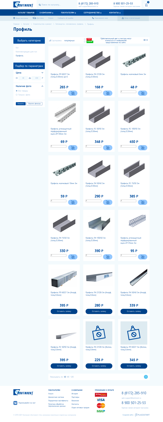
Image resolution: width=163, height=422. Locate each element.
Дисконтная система (56, 397)
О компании (45, 13)
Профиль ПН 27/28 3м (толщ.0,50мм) (95, 75)
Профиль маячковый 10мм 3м (64, 183)
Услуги (50, 394)
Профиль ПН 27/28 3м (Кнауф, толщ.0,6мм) (98, 294)
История (75, 394)
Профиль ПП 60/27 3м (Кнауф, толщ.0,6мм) (63, 294)
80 (68, 377)
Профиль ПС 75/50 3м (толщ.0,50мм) (130, 184)
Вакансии (75, 401)
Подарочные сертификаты (58, 401)
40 (65, 377)
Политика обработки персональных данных (57, 405)
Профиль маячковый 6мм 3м (133, 74)
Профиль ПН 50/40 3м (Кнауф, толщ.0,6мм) (133, 294)
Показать (21, 103)
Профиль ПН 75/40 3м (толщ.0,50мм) (60, 239)
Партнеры (75, 397)
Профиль (19, 56)
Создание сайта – (128, 415)
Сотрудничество (92, 13)
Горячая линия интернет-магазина (127, 6)
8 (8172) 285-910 (88, 3)
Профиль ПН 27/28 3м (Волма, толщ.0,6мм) (99, 348)
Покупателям (67, 13)
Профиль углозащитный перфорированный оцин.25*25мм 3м (131, 240)
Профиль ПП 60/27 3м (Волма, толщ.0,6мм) (134, 348)
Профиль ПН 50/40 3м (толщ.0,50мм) (95, 184)
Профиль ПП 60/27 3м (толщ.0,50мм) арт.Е (60, 75)
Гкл (17, 48)
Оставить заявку (64, 311)
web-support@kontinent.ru (88, 6)
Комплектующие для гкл (26, 52)
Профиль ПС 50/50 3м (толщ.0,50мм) (95, 130)
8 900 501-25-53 (123, 3)
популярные (69, 41)
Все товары (23, 91)
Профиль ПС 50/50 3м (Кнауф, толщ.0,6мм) (63, 348)
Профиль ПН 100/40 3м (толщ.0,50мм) (96, 239)
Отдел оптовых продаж (80, 408)
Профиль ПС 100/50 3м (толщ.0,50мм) (130, 130)
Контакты (114, 13)
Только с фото (24, 95)
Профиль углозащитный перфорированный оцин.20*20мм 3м (61, 131)
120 (72, 377)
